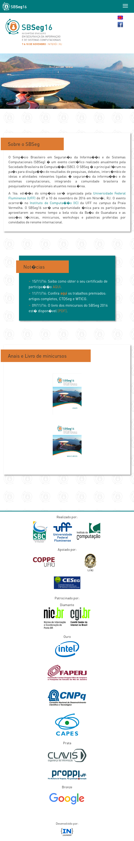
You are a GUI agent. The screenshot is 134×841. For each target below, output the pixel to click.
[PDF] (62, 310)
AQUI (57, 286)
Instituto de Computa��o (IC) (54, 203)
